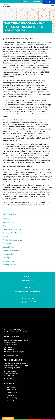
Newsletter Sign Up (22, 1)
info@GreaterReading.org (15, 352)
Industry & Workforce (11, 251)
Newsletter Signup (13, 398)
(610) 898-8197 (11, 371)
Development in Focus (12, 229)
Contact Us (10, 401)
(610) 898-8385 (11, 375)
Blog (4, 226)
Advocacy (6, 219)
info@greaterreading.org (27, 291)
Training (6, 258)
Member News (12, 392)
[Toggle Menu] (52, 6)
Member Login (36, 1)
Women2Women (9, 265)
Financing (7, 243)
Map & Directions (12, 355)
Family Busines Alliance (12, 240)
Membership (8, 254)
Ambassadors (8, 222)
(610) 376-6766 (27, 280)
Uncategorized (8, 261)
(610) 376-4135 (11, 350)
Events (5, 236)
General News (8, 247)
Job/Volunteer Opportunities (11, 388)
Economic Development (12, 233)
